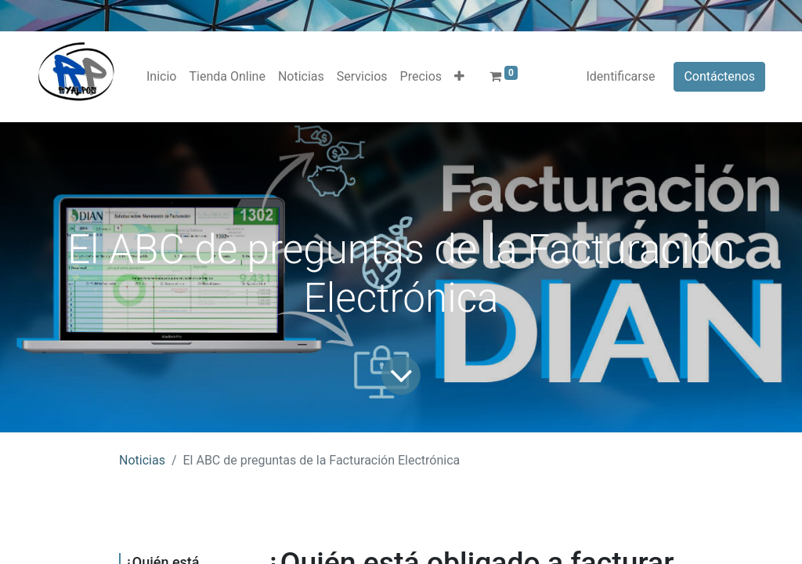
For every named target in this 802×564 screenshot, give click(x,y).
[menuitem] (161, 76)
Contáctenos (719, 76)
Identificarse (620, 76)
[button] (459, 76)
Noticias (142, 460)
